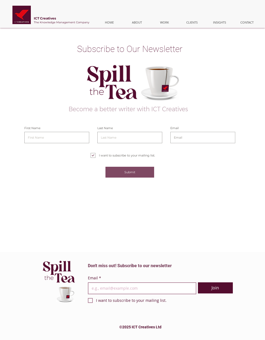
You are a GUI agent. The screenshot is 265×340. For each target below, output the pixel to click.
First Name (32, 128)
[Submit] (129, 172)
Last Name (105, 128)
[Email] (140, 288)
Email (174, 128)
